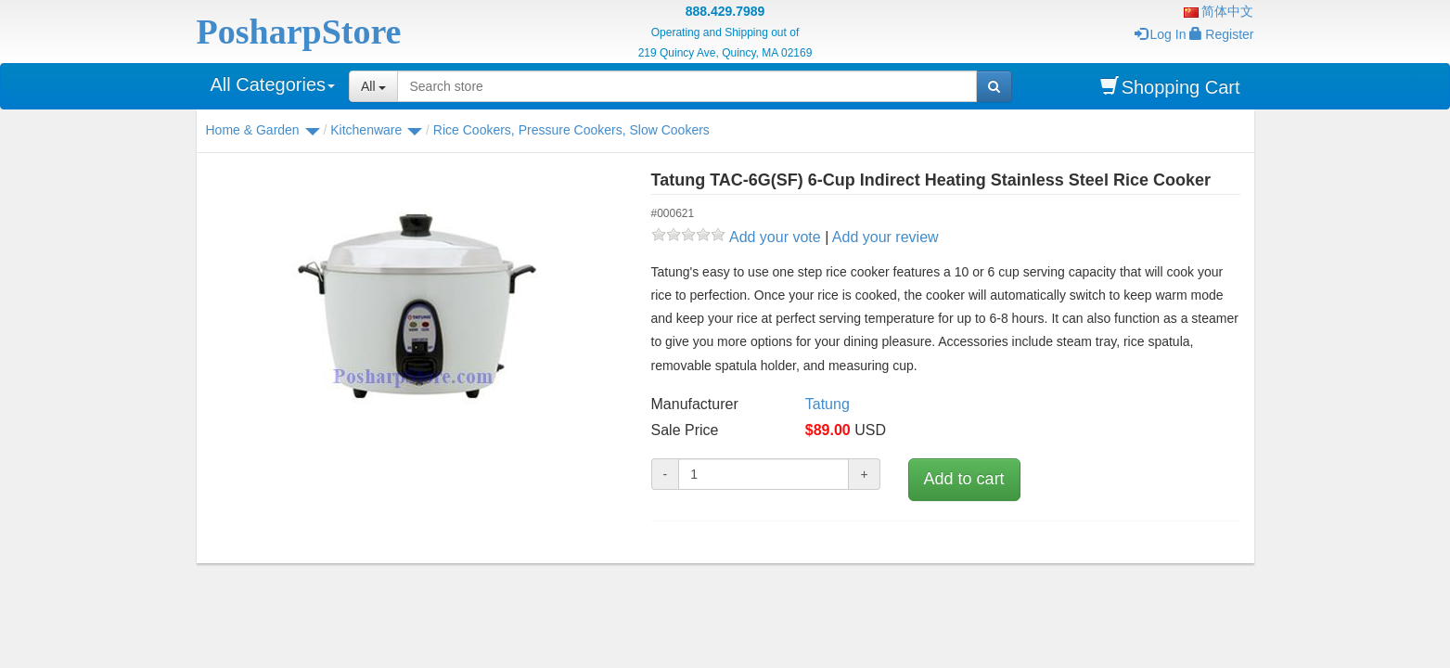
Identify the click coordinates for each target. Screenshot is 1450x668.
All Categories (273, 84)
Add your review (885, 237)
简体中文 (1219, 11)
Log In (1161, 34)
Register (1221, 34)
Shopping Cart (1170, 86)
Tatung (827, 404)
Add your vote (775, 237)
